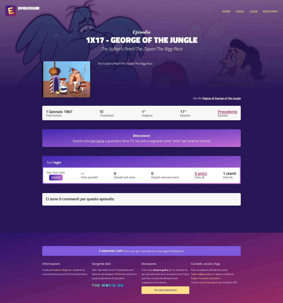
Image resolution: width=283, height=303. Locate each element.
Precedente (227, 111)
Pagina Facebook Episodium (205, 278)
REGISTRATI (270, 11)
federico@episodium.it (203, 274)
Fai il (54, 162)
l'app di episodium (208, 282)
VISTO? (55, 177)
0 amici (201, 173)
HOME (226, 11)
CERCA (240, 11)
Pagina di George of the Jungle (222, 98)
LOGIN (254, 11)
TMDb (118, 274)
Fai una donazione (165, 290)
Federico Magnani (62, 270)
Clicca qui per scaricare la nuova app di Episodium (141, 251)
